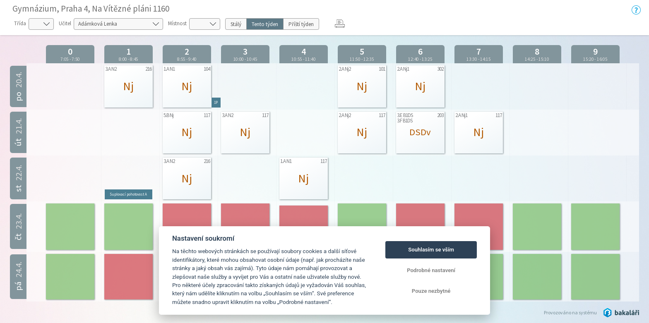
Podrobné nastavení (431, 270)
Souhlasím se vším (431, 249)
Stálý (236, 24)
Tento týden (265, 24)
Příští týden (301, 24)
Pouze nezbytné (431, 291)
